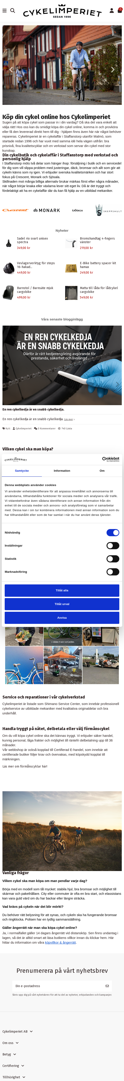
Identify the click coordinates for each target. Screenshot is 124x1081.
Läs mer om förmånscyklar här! (24, 766)
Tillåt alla (62, 590)
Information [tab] (62, 470)
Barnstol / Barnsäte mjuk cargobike (35, 290)
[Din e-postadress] (57, 986)
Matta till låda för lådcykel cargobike (99, 290)
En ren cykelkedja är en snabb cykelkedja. (33, 409)
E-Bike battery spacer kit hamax (98, 265)
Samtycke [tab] (22, 470)
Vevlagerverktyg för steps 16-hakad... (36, 265)
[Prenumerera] (107, 986)
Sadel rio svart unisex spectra (32, 240)
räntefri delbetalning (83, 740)
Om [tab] (102, 470)
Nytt (8, 428)
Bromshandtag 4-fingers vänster (97, 240)
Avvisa (62, 617)
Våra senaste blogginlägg (62, 319)
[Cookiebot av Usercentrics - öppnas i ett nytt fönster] (99, 459)
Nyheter (62, 230)
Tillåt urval (62, 604)
